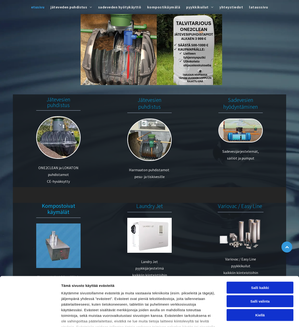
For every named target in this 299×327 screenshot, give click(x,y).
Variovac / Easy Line (240, 206)
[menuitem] (37, 7)
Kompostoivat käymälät (58, 209)
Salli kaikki (260, 254)
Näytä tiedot (250, 318)
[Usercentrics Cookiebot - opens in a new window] (30, 317)
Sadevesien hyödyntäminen (240, 103)
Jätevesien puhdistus (58, 102)
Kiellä (260, 282)
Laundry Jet (149, 206)
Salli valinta (260, 268)
